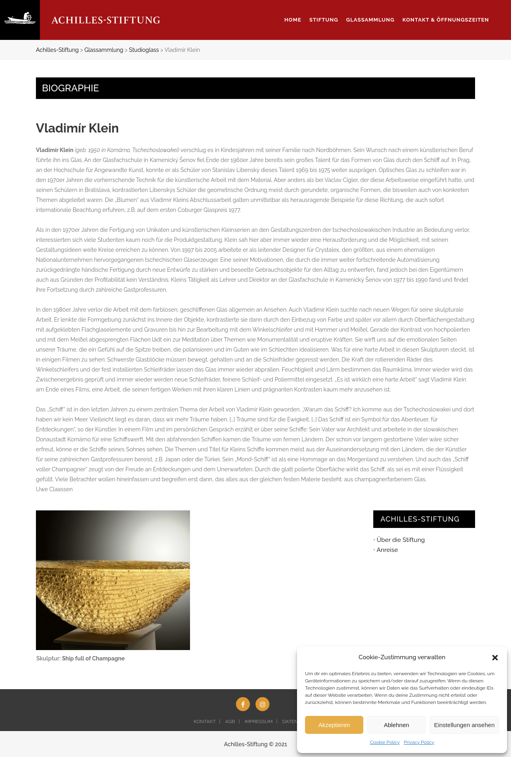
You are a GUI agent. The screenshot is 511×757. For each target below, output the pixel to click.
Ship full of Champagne (93, 658)
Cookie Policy (385, 742)
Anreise (387, 549)
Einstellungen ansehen (464, 724)
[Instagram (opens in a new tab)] (262, 704)
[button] (495, 658)
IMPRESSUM (259, 721)
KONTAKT (205, 721)
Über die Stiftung (400, 540)
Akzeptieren (334, 724)
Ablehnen (396, 724)
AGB (230, 721)
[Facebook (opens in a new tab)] (243, 704)
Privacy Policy (419, 742)
